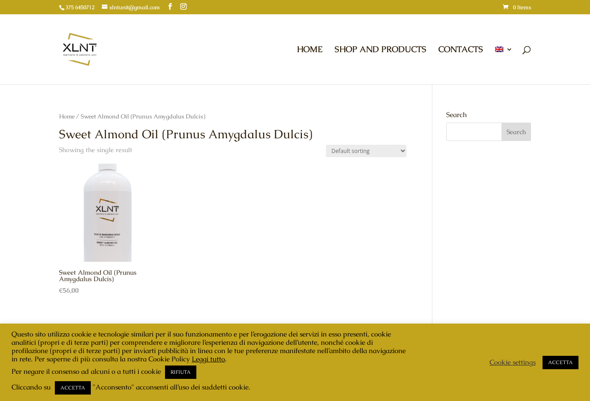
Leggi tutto (208, 358)
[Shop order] (366, 151)
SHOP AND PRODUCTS (380, 50)
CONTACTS (460, 50)
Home (67, 116)
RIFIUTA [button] (181, 372)
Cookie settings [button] (513, 362)
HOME (310, 50)
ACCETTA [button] (72, 387)
